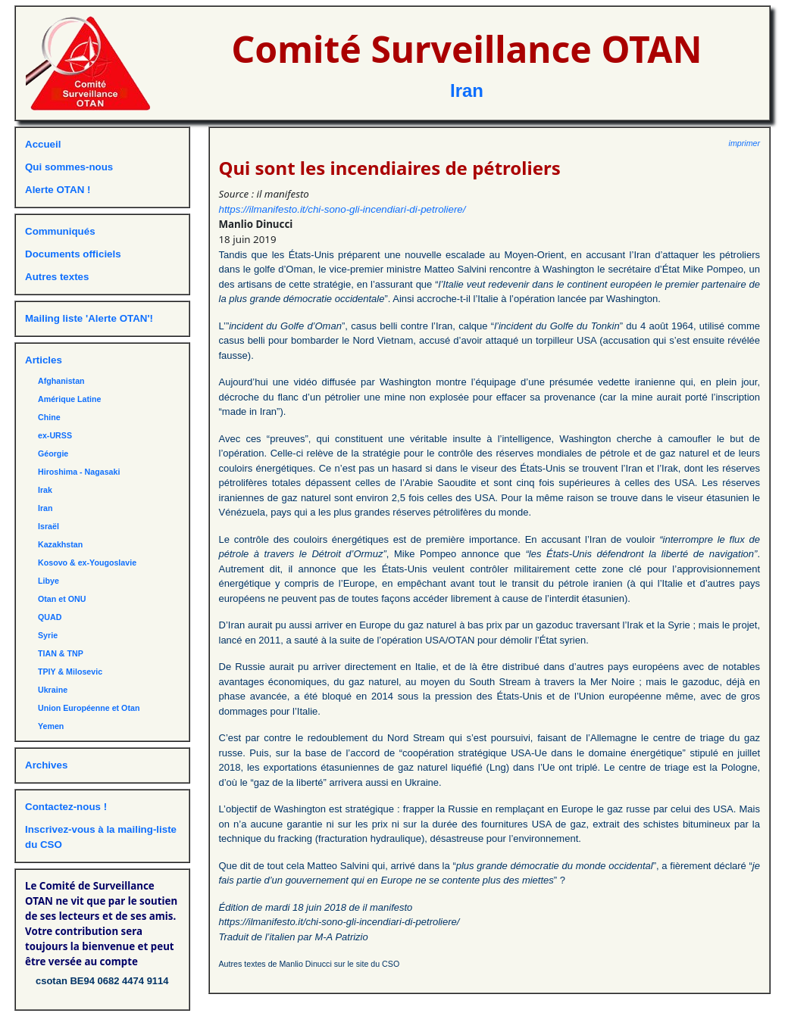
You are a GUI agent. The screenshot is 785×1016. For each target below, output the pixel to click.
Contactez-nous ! (66, 806)
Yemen (51, 726)
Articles (43, 360)
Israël (48, 526)
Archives (46, 765)
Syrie (48, 635)
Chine (49, 417)
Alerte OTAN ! (57, 189)
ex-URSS (55, 435)
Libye (48, 580)
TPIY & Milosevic (70, 671)
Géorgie (53, 453)
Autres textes (57, 276)
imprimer (744, 143)
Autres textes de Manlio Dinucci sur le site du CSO (309, 963)
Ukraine (52, 689)
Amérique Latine (70, 399)
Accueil (43, 144)
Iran (466, 90)
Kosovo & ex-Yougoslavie (87, 562)
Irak (45, 489)
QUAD (49, 617)
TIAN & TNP (60, 653)
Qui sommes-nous (69, 167)
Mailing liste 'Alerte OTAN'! (89, 318)
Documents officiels (73, 254)
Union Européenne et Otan (88, 707)
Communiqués (60, 231)
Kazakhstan (60, 544)
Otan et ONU (62, 598)
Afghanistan (61, 380)
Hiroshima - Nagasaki (79, 471)
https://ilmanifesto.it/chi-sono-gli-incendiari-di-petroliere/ (342, 209)
